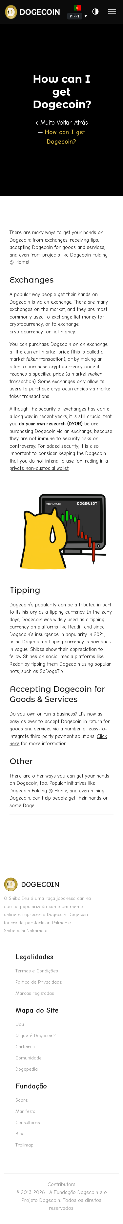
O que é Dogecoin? (35, 1035)
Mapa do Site (36, 1010)
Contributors (61, 1184)
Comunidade (28, 1058)
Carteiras (24, 1047)
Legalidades (34, 957)
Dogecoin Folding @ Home (38, 791)
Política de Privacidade (38, 982)
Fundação (31, 1086)
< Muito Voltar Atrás (61, 122)
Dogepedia (26, 1069)
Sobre (21, 1100)
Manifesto (25, 1111)
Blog (20, 1134)
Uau (19, 1024)
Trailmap (24, 1145)
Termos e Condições (36, 971)
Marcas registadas (34, 993)
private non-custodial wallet (39, 468)
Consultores (27, 1122)
